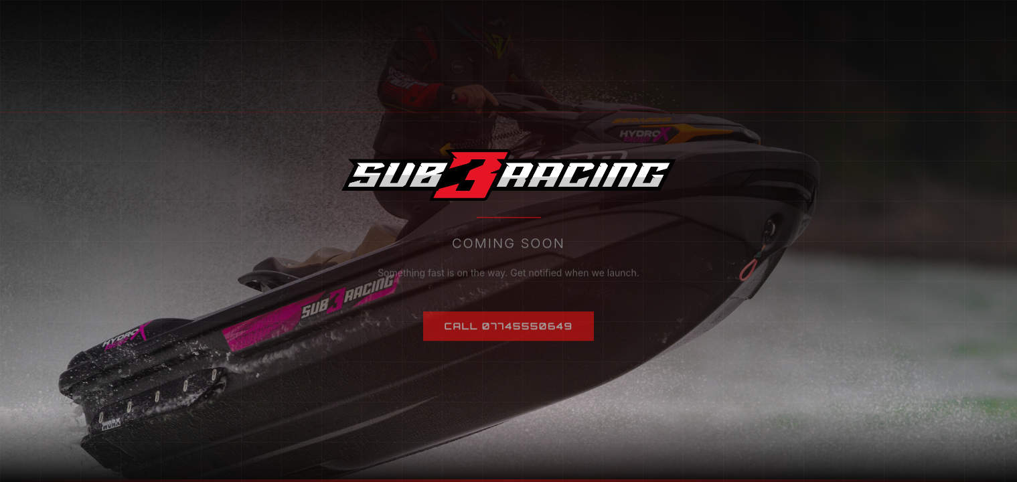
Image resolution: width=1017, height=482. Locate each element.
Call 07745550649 (509, 331)
